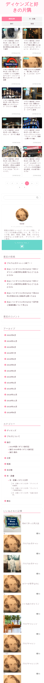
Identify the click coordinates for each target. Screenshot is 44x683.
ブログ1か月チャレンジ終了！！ (20, 263)
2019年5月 (11, 365)
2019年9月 (11, 347)
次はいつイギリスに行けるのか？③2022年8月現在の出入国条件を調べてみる (23, 294)
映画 (32, 24)
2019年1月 (11, 389)
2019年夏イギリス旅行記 (19, 447)
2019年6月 (11, 359)
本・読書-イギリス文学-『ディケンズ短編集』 (25, 484)
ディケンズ (11, 430)
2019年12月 (12, 341)
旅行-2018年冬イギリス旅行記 (22, 449)
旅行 (11, 24)
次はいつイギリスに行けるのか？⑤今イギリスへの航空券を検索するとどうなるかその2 (22, 272)
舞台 (9, 501)
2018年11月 (12, 401)
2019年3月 (11, 377)
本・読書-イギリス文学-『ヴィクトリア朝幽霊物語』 (25, 489)
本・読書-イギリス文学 (19, 480)
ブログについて (13, 436)
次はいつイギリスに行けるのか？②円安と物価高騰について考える (22, 303)
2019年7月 (11, 353)
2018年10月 (12, 407)
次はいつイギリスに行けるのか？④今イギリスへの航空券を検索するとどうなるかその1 (22, 284)
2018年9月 (11, 412)
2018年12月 (12, 395)
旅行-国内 (13, 452)
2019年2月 (11, 383)
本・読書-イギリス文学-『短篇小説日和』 (25, 494)
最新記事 (12, 19)
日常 (9, 458)
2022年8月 (11, 335)
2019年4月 (11, 371)
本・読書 (32, 19)
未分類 (9, 470)
